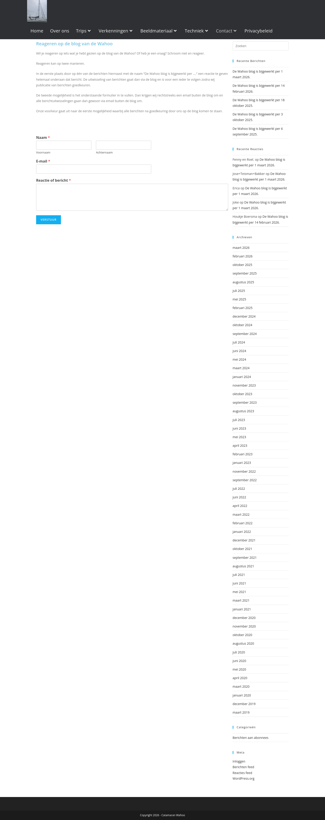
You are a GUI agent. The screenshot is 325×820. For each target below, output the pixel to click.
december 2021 (244, 540)
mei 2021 (239, 592)
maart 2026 (241, 247)
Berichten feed (243, 767)
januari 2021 (242, 609)
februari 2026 (243, 256)
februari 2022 (243, 523)
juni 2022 (239, 497)
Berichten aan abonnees (251, 737)
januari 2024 (242, 377)
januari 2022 (242, 531)
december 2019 (244, 704)
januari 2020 (242, 695)
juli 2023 (239, 420)
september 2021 (245, 557)
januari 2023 (242, 462)
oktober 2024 (242, 325)
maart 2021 (241, 600)
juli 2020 (239, 652)
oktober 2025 (242, 265)
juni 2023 (239, 428)
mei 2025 (239, 299)
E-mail (43, 161)
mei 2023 (239, 437)
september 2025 (245, 273)
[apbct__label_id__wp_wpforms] (261, 45)
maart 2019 (241, 712)
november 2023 (244, 385)
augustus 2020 (243, 643)
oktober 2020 (242, 635)
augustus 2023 (243, 411)
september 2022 (245, 480)
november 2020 (244, 626)
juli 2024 (239, 342)
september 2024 (245, 334)
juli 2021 (239, 575)
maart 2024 (241, 368)
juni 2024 (239, 351)
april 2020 (240, 678)
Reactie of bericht (53, 180)
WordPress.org (243, 778)
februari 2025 (243, 308)
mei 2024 (239, 359)
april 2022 (240, 506)
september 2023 (245, 402)
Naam (43, 137)
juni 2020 (239, 661)
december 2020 (244, 618)
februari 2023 (243, 454)
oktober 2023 (242, 394)
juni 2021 (239, 583)
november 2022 (244, 471)
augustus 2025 (243, 282)
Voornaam (43, 152)
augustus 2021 (243, 566)
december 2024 (244, 316)
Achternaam (104, 152)
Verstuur (48, 220)
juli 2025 (239, 291)
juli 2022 (239, 488)
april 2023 (240, 445)
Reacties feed (242, 773)
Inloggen (239, 761)
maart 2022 (241, 514)
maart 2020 (241, 686)
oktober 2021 (242, 549)
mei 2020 (239, 669)
